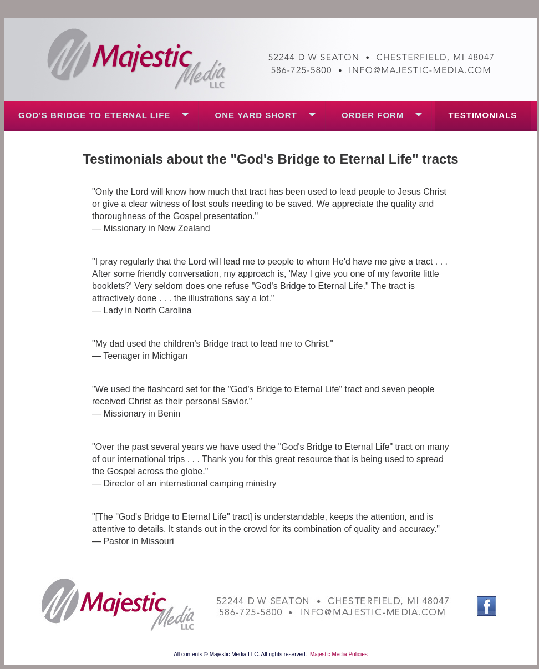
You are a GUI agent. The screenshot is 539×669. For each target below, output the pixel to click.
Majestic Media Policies (339, 654)
